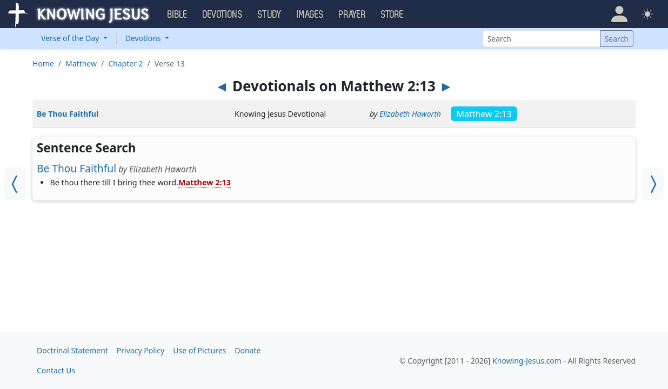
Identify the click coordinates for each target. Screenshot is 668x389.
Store (392, 14)
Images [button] (310, 14)
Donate (247, 350)
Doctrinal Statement (72, 350)
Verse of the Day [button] (71, 38)
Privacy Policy (140, 350)
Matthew (81, 63)
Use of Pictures (199, 350)
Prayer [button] (352, 14)
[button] (619, 14)
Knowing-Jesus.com (527, 361)
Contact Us (56, 370)
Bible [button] (178, 14)
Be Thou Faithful (67, 114)
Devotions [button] (223, 14)
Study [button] (270, 14)
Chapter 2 (125, 63)
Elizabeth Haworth (410, 114)
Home (43, 63)
